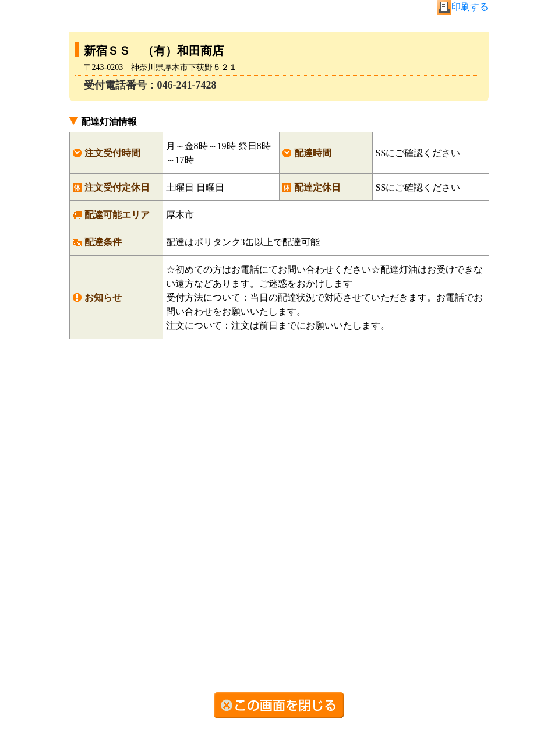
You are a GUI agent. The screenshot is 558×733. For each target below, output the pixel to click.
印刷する (470, 7)
